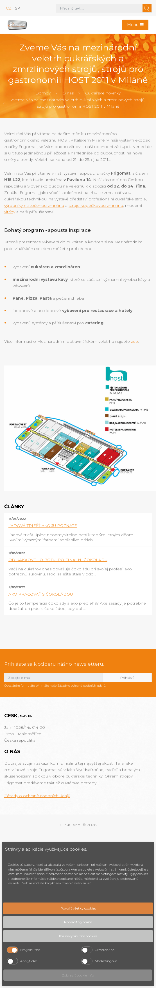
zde (134, 341)
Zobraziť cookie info (78, 975)
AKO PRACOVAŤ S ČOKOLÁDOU (40, 594)
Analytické (28, 961)
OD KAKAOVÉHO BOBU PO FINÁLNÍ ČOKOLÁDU (57, 559)
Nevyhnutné (30, 950)
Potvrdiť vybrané (78, 922)
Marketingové (106, 961)
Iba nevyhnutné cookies (78, 936)
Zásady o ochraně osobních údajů (81, 686)
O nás (68, 93)
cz (9, 8)
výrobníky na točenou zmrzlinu (34, 205)
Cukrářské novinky (103, 93)
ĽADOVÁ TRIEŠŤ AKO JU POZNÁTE (42, 525)
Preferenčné (104, 950)
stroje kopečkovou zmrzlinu (96, 205)
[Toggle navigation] (135, 25)
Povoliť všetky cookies (78, 908)
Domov (43, 93)
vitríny (9, 211)
